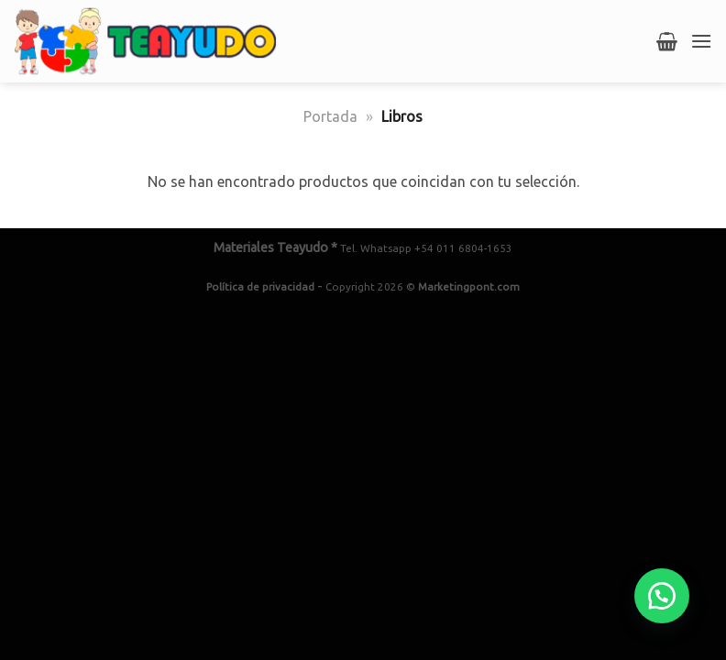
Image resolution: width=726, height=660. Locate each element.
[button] (661, 595)
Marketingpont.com (469, 286)
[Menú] (701, 40)
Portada (330, 116)
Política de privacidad (260, 286)
